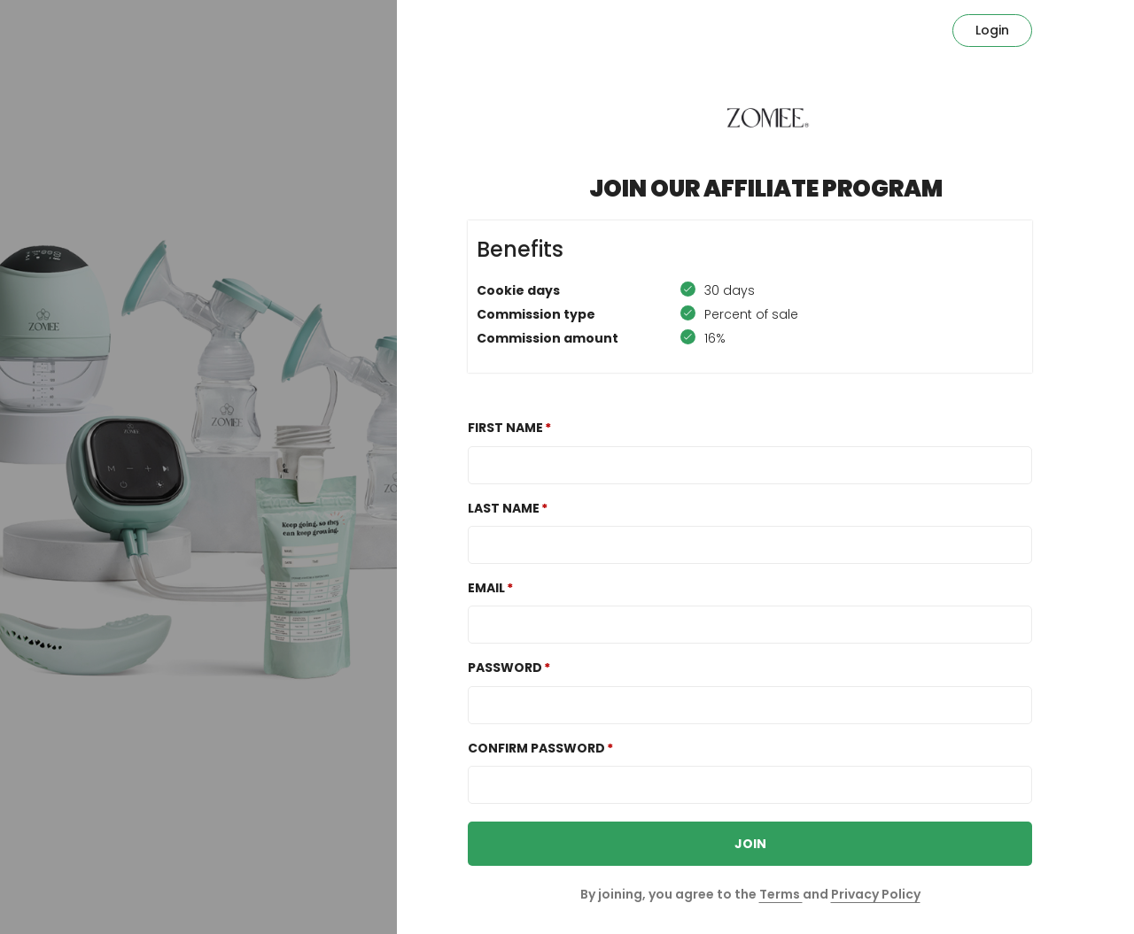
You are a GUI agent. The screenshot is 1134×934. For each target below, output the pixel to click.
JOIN (750, 844)
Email (486, 588)
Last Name (504, 508)
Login (992, 30)
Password (505, 667)
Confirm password (536, 748)
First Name (505, 427)
